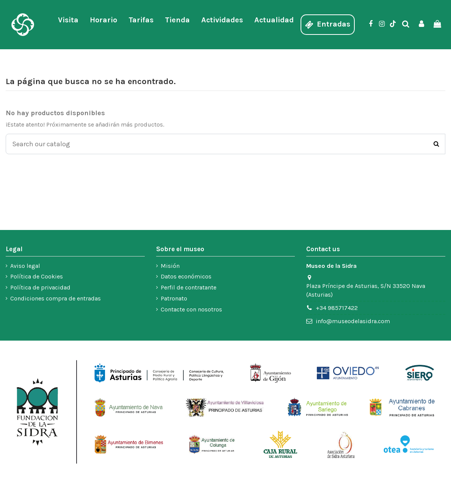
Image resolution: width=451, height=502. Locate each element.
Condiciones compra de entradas (55, 298)
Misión (170, 265)
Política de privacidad (40, 287)
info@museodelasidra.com (353, 321)
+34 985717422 (337, 307)
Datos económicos (186, 276)
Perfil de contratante (188, 287)
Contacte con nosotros (191, 309)
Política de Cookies (36, 276)
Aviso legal (25, 265)
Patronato (174, 298)
